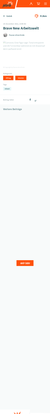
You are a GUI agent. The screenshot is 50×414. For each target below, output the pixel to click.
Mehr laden (25, 263)
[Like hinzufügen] (40, 16)
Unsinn (21, 78)
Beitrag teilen (8, 100)
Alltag (8, 78)
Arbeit (7, 89)
